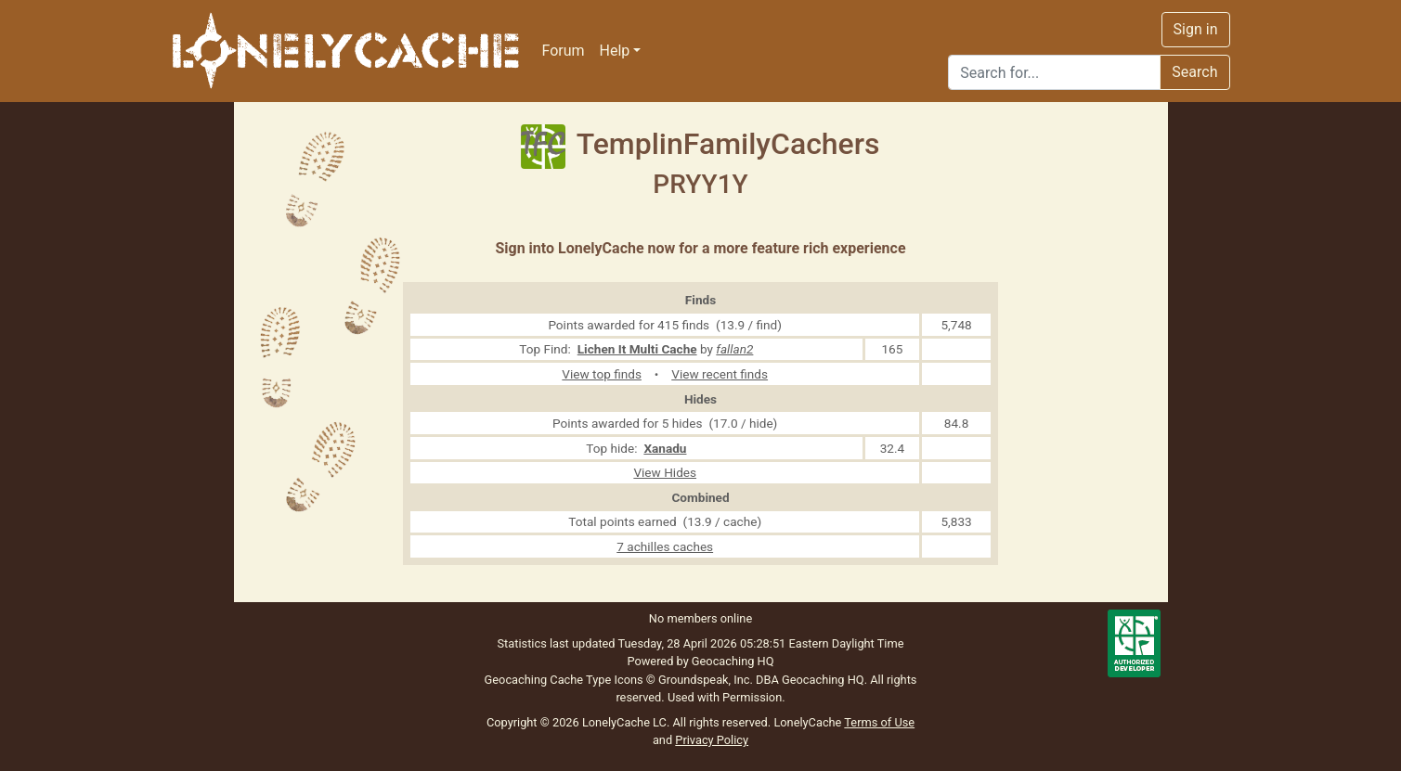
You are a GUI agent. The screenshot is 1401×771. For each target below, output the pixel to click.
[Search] (1054, 72)
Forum (563, 50)
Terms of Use (879, 722)
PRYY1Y (700, 184)
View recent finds (719, 373)
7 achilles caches (664, 546)
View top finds (602, 373)
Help (615, 50)
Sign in (1196, 29)
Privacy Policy (711, 740)
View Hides (664, 472)
